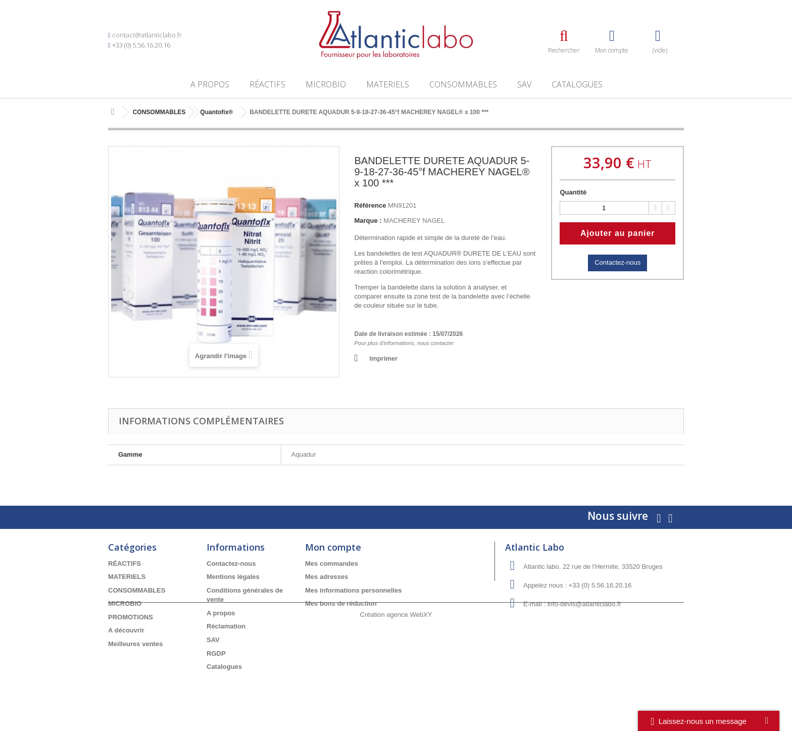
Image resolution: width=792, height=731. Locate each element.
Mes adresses (326, 576)
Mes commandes (331, 563)
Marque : (368, 220)
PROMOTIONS (130, 617)
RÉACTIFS (267, 84)
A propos (209, 84)
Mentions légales (233, 576)
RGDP (216, 653)
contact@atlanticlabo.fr (147, 34)
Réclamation (226, 626)
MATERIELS (387, 84)
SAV (524, 84)
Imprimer (384, 358)
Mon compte (333, 547)
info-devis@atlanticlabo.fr (584, 604)
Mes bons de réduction (341, 603)
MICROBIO (326, 84)
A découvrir (126, 630)
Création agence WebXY (396, 703)
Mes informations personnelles (353, 590)
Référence (370, 205)
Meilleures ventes (135, 644)
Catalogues (577, 84)
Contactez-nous (617, 262)
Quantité (573, 192)
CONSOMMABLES (463, 84)
